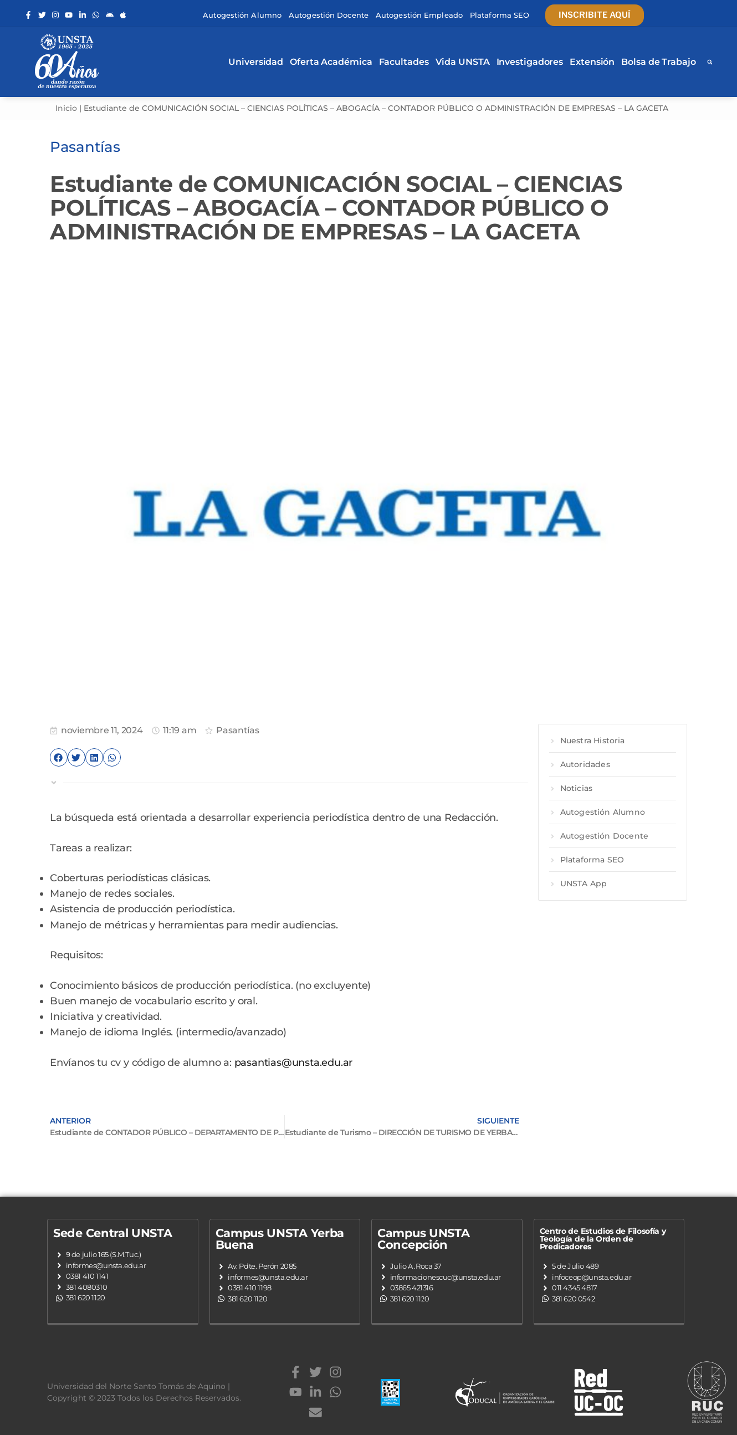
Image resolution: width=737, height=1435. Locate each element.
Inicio (66, 108)
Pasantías (237, 730)
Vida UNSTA (463, 62)
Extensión (592, 62)
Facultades (404, 62)
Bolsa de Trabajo (658, 62)
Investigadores (530, 62)
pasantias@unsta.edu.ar (293, 1062)
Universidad (255, 62)
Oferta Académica (331, 62)
